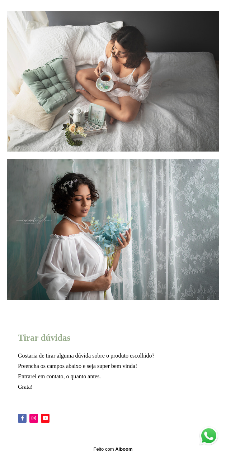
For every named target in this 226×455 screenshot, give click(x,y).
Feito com (112, 449)
